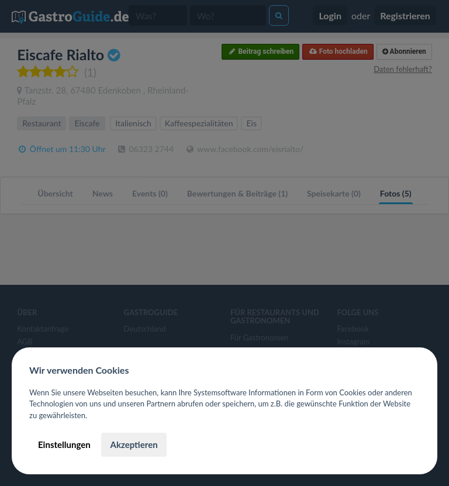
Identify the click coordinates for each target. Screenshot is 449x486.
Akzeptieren (133, 444)
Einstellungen (64, 444)
